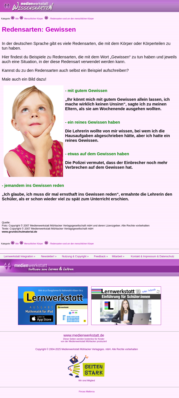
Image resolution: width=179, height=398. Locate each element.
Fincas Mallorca (87, 391)
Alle (15, 19)
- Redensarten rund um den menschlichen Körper (69, 19)
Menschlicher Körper (31, 19)
